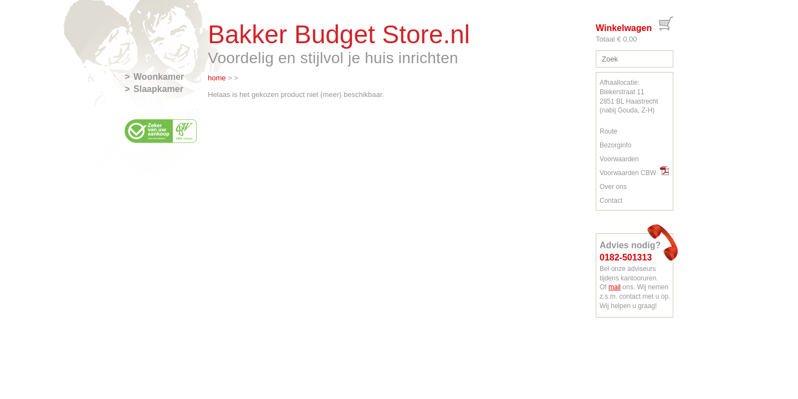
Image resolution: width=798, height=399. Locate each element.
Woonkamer (159, 76)
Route (608, 131)
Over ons (613, 187)
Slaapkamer (158, 89)
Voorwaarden (619, 159)
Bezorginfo (615, 145)
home (217, 78)
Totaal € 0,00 (616, 39)
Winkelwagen (624, 28)
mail (614, 287)
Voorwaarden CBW (634, 173)
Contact (611, 200)
